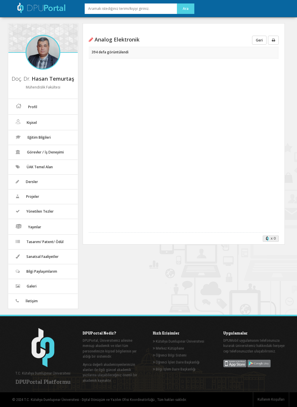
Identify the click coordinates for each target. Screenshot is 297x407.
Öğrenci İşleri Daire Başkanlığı (176, 362)
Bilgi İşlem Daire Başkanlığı (174, 369)
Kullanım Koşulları (271, 399)
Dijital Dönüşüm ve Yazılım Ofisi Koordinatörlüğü (118, 399)
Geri (259, 40)
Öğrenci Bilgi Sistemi (169, 355)
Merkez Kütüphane (168, 348)
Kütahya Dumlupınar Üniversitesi (178, 341)
